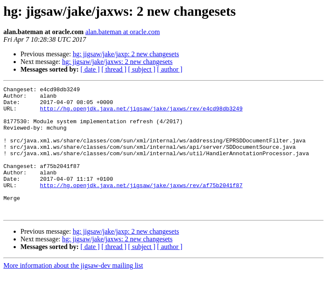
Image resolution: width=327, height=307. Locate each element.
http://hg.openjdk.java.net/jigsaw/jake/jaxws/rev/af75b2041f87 (141, 205)
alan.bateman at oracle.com (122, 31)
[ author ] (170, 69)
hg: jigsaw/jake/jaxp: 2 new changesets (126, 54)
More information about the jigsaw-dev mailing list (73, 291)
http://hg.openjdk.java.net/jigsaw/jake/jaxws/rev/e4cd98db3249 (141, 113)
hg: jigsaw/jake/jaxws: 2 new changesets (117, 61)
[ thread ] (113, 69)
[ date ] (90, 69)
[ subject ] (141, 69)
